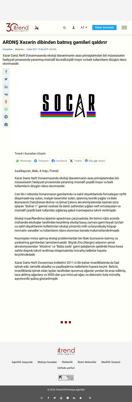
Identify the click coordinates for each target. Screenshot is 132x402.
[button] (6, 71)
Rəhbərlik (67, 362)
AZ (82, 27)
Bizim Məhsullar (87, 362)
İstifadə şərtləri (66, 367)
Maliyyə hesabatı (47, 362)
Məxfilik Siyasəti (110, 362)
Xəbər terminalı (104, 27)
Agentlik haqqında (22, 362)
